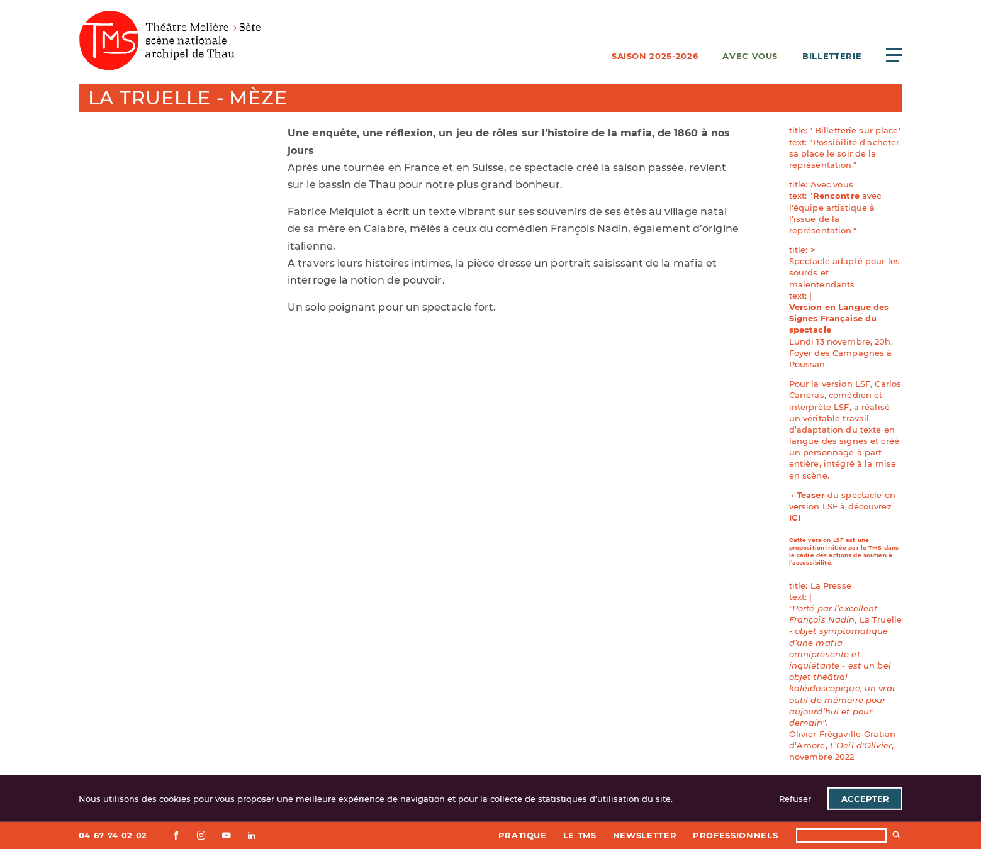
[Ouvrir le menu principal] (894, 55)
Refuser (795, 799)
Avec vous (750, 56)
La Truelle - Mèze (188, 97)
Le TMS (580, 835)
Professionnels (735, 835)
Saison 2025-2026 (655, 56)
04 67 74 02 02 (113, 835)
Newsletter (645, 835)
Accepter (865, 799)
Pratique (522, 835)
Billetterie (831, 56)
